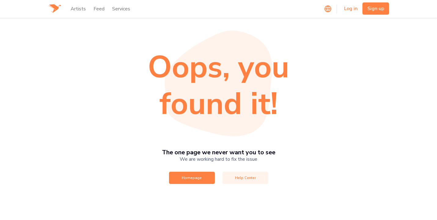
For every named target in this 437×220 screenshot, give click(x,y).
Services (121, 9)
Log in (351, 8)
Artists (78, 9)
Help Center (245, 177)
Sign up (375, 8)
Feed (99, 9)
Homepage (192, 177)
